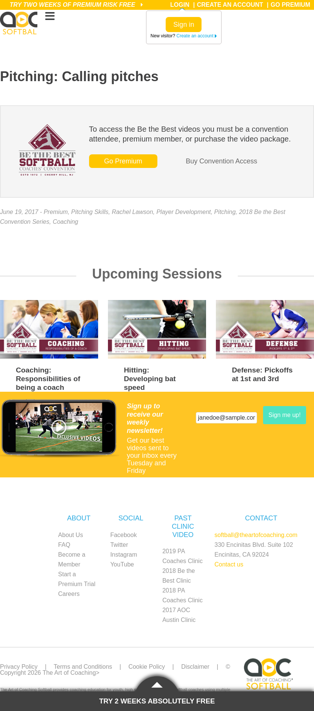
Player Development (183, 212)
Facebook (123, 535)
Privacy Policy (19, 666)
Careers (69, 594)
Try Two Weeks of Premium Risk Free (76, 5)
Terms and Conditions (83, 666)
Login (179, 5)
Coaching (65, 222)
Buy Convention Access (221, 161)
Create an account (197, 35)
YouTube (122, 564)
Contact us (228, 564)
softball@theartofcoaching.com (255, 535)
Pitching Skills (90, 212)
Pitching (225, 212)
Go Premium (290, 5)
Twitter (119, 545)
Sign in (183, 24)
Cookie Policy (146, 666)
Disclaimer (195, 666)
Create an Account (230, 5)
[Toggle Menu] (50, 16)
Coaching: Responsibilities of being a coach (48, 378)
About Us (70, 535)
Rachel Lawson (132, 212)
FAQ (64, 545)
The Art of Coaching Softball (18, 23)
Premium (56, 212)
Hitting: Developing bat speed (150, 378)
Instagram (123, 554)
